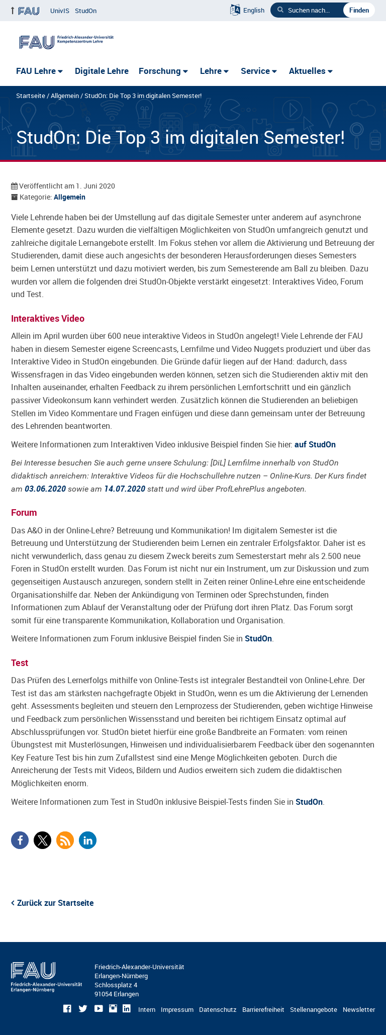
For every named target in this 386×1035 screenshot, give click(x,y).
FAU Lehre (36, 70)
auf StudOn (315, 444)
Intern (146, 1009)
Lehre (211, 70)
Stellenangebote (313, 1009)
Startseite (30, 95)
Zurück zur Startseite (55, 902)
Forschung (160, 70)
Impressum (177, 1009)
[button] (20, 840)
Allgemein (65, 95)
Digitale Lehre (102, 70)
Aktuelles (307, 70)
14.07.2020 (124, 488)
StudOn (85, 10)
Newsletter (359, 1009)
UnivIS (59, 10)
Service (255, 70)
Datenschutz (218, 1009)
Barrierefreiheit (263, 1009)
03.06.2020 (45, 488)
